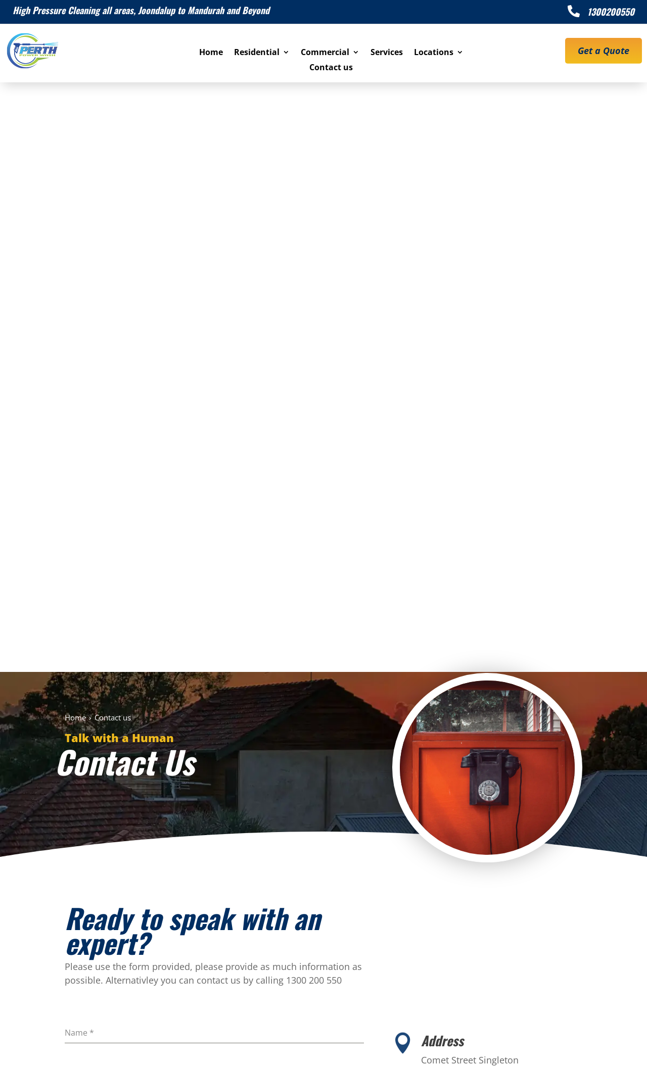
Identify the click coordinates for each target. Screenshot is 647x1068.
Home (211, 53)
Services (387, 53)
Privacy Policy (433, 1049)
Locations (433, 53)
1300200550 (610, 11)
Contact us (331, 68)
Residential (257, 53)
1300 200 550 (253, 924)
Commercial (325, 53)
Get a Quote (603, 50)
